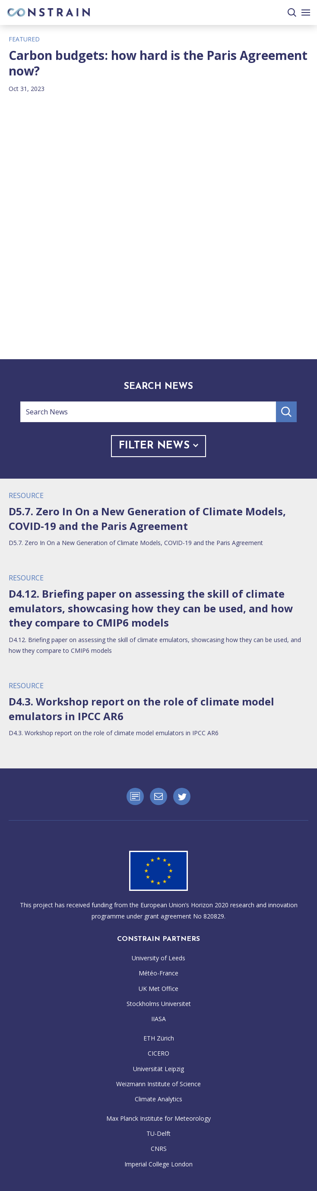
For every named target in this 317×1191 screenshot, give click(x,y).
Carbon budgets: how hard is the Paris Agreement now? (158, 63)
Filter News (158, 446)
